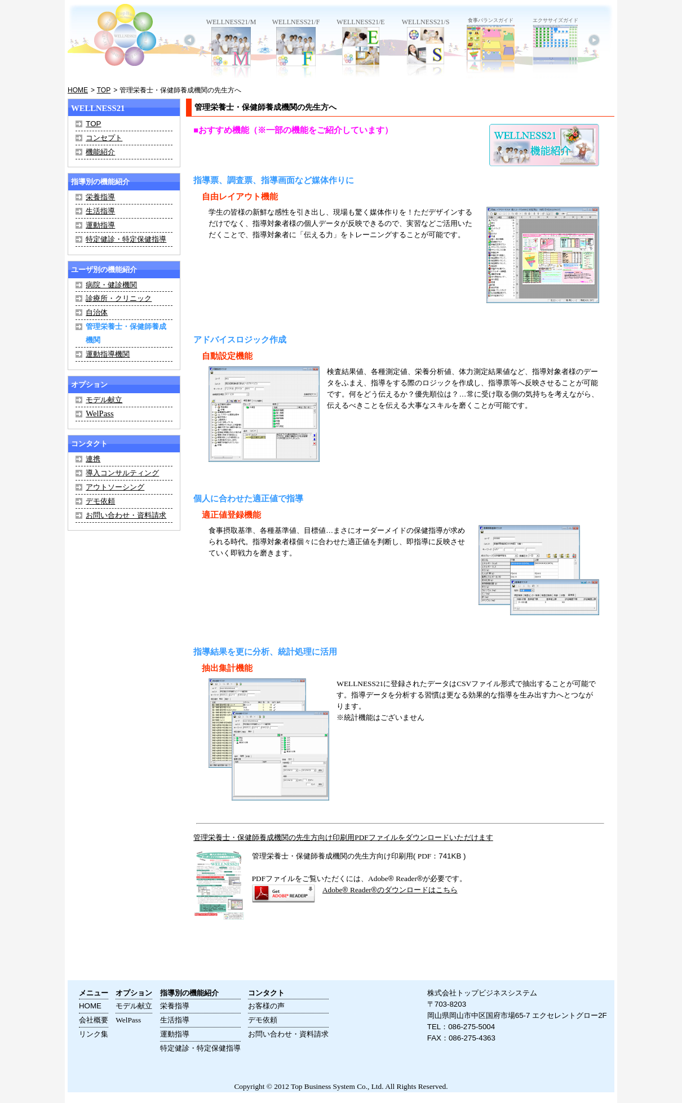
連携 (93, 459)
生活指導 (100, 211)
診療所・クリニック (119, 298)
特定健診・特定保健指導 (126, 239)
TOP (103, 90)
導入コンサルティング (122, 473)
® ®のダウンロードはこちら (390, 890)
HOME (78, 90)
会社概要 (93, 1020)
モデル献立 (104, 399)
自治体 (97, 312)
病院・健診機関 (111, 285)
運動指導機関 (108, 354)
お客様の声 (266, 1006)
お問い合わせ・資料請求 (126, 515)
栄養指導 (100, 197)
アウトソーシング (115, 487)
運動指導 (100, 225)
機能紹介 (100, 152)
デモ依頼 (100, 501)
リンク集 (93, 1034)
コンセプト (104, 138)
